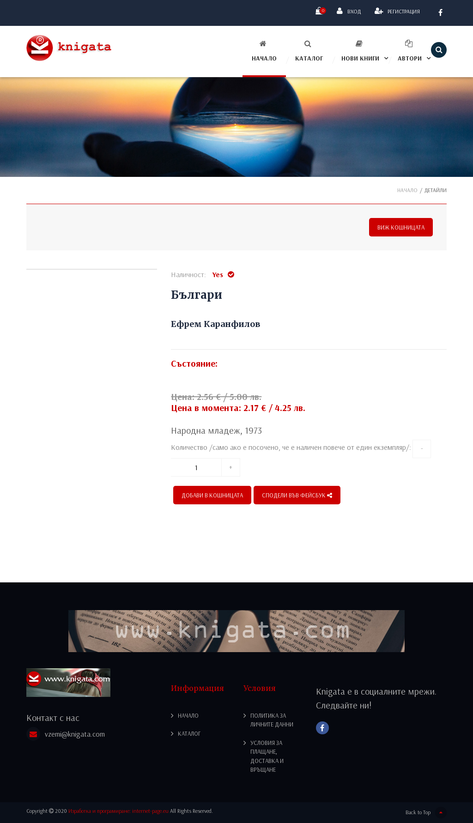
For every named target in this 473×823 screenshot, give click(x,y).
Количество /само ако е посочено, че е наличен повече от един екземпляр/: (291, 447)
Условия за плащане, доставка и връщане (267, 756)
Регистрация (397, 11)
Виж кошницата (400, 227)
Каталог (309, 51)
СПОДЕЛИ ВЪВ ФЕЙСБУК (297, 495)
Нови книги (360, 51)
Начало (264, 51)
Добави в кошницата (212, 495)
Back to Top (426, 812)
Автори (410, 51)
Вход (349, 11)
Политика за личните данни (271, 720)
